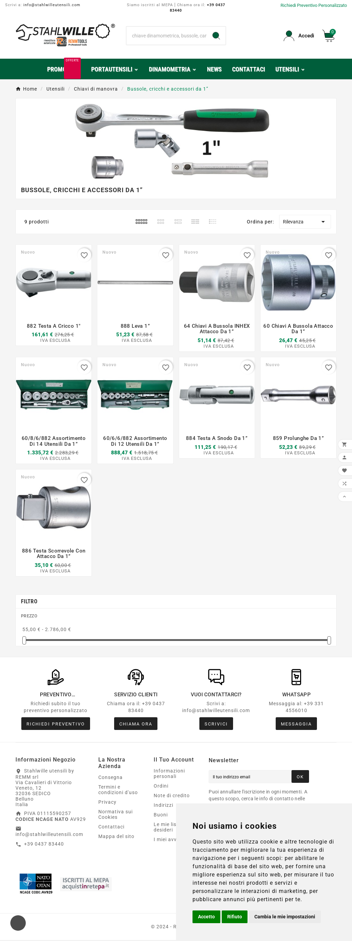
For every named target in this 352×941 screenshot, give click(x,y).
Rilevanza (305, 222)
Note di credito (172, 796)
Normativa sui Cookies (115, 815)
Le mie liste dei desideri (172, 828)
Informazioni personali (169, 774)
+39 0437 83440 (44, 845)
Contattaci (111, 827)
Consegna (110, 778)
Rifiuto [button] (234, 916)
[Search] (216, 35)
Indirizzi (163, 806)
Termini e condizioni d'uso (118, 790)
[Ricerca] (166, 36)
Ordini (161, 787)
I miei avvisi (168, 840)
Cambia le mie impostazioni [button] (284, 916)
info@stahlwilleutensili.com (51, 5)
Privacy (107, 803)
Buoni (161, 815)
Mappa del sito (116, 837)
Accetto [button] (206, 916)
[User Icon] (299, 36)
